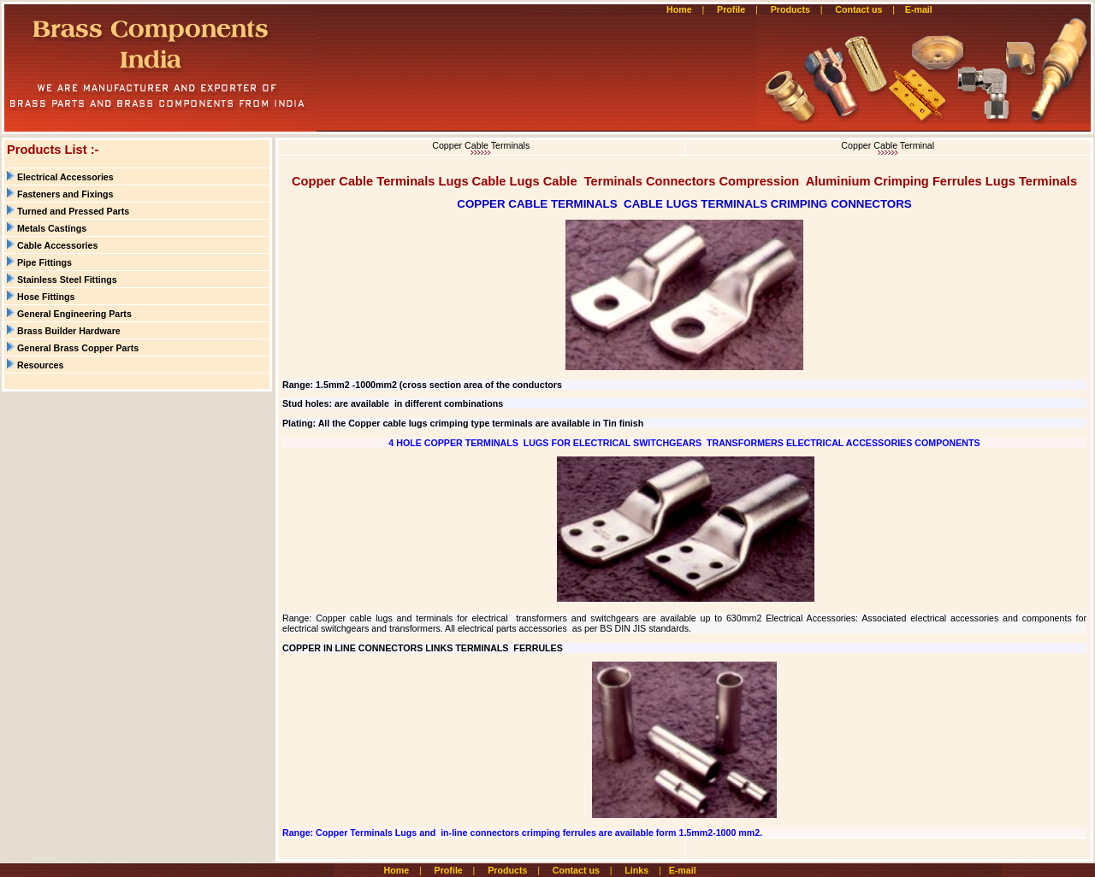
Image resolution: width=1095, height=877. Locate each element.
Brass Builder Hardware (69, 331)
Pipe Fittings (44, 262)
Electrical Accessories (65, 177)
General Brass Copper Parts (78, 348)
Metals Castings (51, 228)
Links (636, 870)
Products (790, 9)
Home (679, 9)
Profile (731, 9)
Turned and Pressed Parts (73, 211)
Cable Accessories (57, 245)
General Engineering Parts (74, 314)
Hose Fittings (46, 296)
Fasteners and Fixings (65, 194)
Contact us (858, 9)
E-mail (920, 9)
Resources (40, 365)
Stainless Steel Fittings (67, 279)
